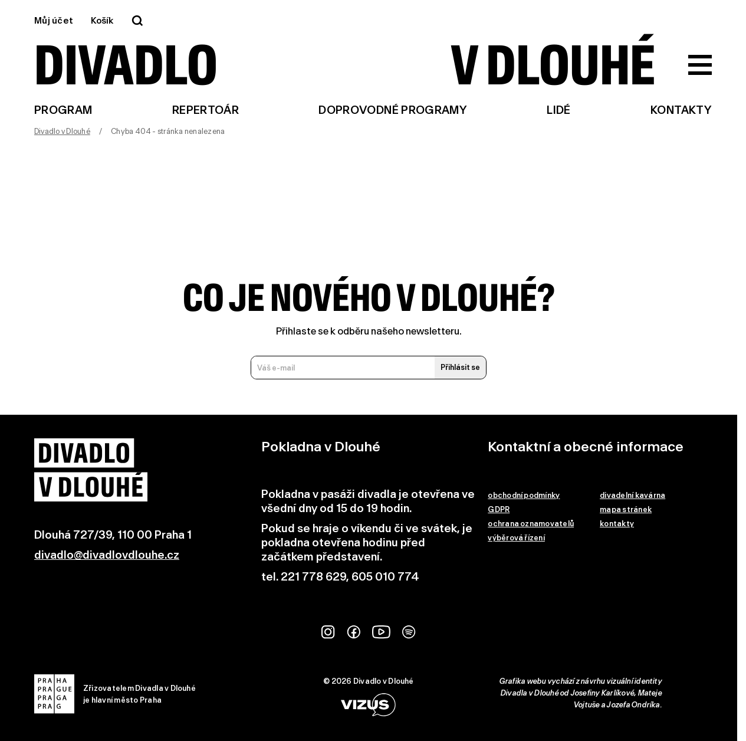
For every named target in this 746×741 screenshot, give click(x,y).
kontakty (617, 523)
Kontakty (681, 110)
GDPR (499, 509)
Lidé (558, 110)
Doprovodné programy (392, 110)
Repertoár (205, 110)
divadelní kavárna (632, 495)
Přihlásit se (460, 367)
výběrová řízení (516, 537)
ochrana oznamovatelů (531, 523)
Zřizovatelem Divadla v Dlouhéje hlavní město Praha (115, 694)
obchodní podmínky (524, 495)
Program (63, 110)
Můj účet (53, 20)
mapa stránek (626, 509)
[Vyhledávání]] (137, 21)
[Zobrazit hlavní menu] (700, 65)
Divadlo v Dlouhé (62, 131)
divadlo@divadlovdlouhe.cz (106, 555)
